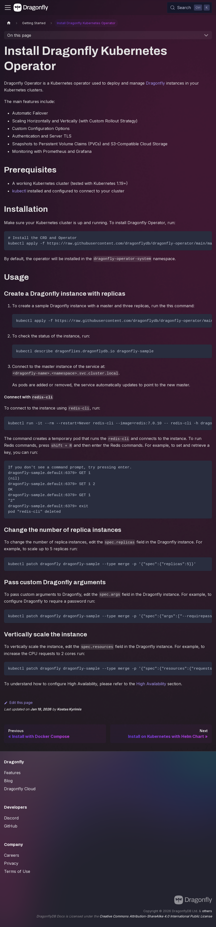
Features (12, 772)
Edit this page (18, 702)
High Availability (151, 683)
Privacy (11, 863)
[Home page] (9, 23)
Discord (11, 817)
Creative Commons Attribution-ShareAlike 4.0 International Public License (156, 916)
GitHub (10, 826)
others (207, 911)
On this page (19, 35)
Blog (8, 780)
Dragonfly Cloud (19, 788)
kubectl (19, 190)
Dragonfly (155, 83)
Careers (11, 855)
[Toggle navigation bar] (8, 7)
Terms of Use (17, 871)
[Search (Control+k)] (189, 7)
